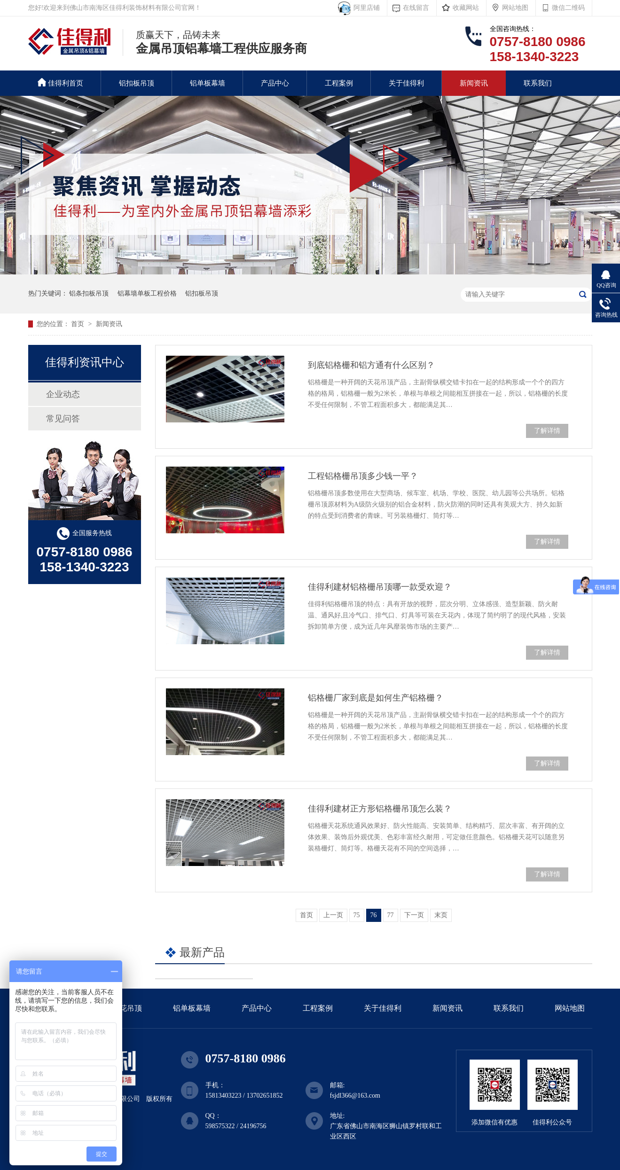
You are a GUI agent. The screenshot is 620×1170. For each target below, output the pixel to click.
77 (390, 915)
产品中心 (275, 83)
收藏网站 (466, 7)
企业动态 (63, 394)
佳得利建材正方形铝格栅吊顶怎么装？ (380, 808)
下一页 (414, 915)
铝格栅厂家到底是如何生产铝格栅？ (375, 697)
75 (356, 915)
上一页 (333, 915)
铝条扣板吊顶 (89, 293)
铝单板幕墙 (207, 83)
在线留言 (416, 7)
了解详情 (547, 430)
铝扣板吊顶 (136, 83)
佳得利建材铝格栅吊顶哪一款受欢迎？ (380, 587)
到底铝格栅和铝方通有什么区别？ (371, 365)
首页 (78, 324)
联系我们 (538, 83)
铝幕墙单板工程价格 (147, 293)
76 (373, 915)
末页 (440, 915)
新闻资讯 (474, 83)
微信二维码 (568, 7)
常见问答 (63, 418)
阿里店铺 (365, 7)
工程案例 (339, 83)
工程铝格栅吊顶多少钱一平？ (363, 476)
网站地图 (515, 7)
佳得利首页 (60, 82)
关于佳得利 (406, 83)
